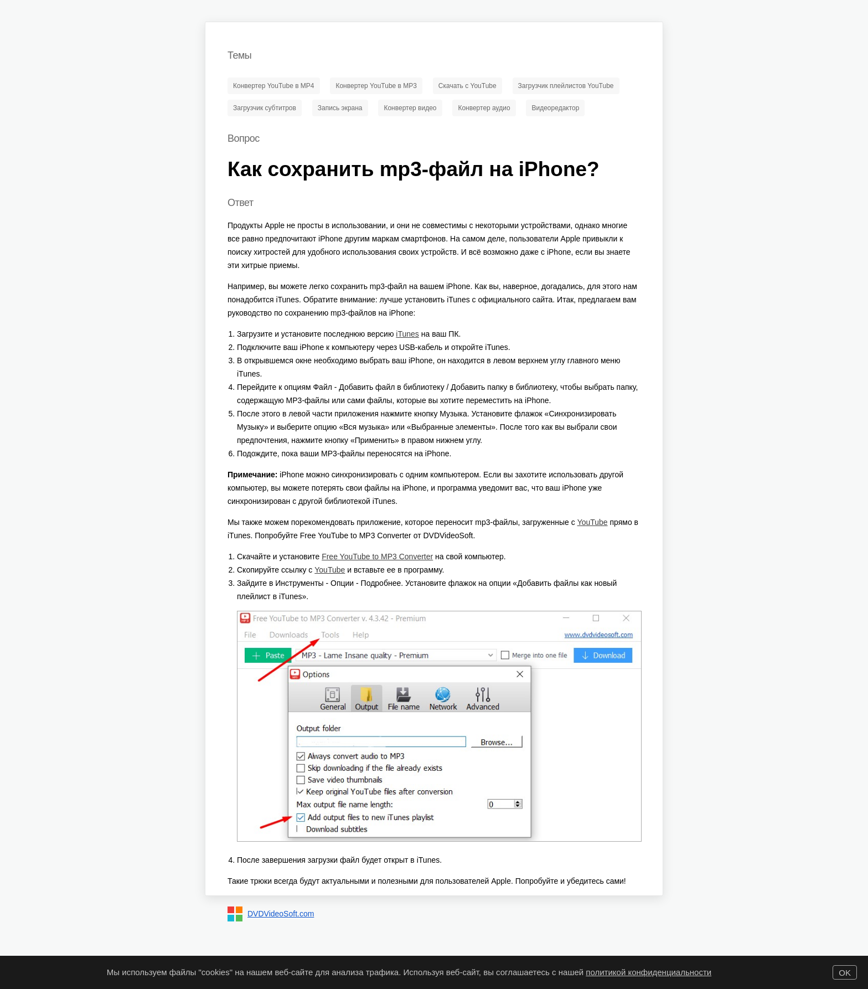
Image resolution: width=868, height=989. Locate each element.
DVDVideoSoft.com (280, 913)
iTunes (407, 333)
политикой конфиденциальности (648, 972)
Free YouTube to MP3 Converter (377, 556)
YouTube (592, 522)
